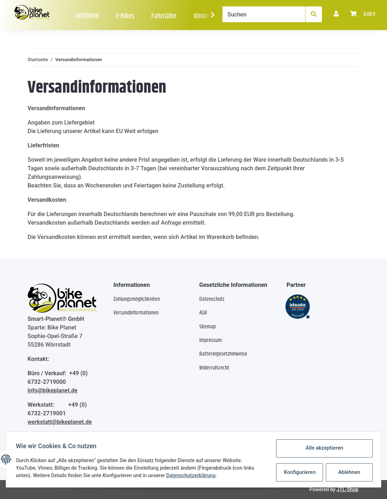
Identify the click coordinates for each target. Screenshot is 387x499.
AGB (203, 312)
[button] (336, 14)
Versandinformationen (135, 312)
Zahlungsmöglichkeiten (136, 299)
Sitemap (207, 326)
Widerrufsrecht (214, 367)
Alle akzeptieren (322, 448)
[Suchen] (263, 14)
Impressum (210, 340)
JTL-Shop (347, 489)
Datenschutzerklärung (192, 476)
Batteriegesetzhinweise (223, 353)
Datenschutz (211, 299)
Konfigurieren (298, 472)
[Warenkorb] (362, 14)
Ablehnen (347, 472)
